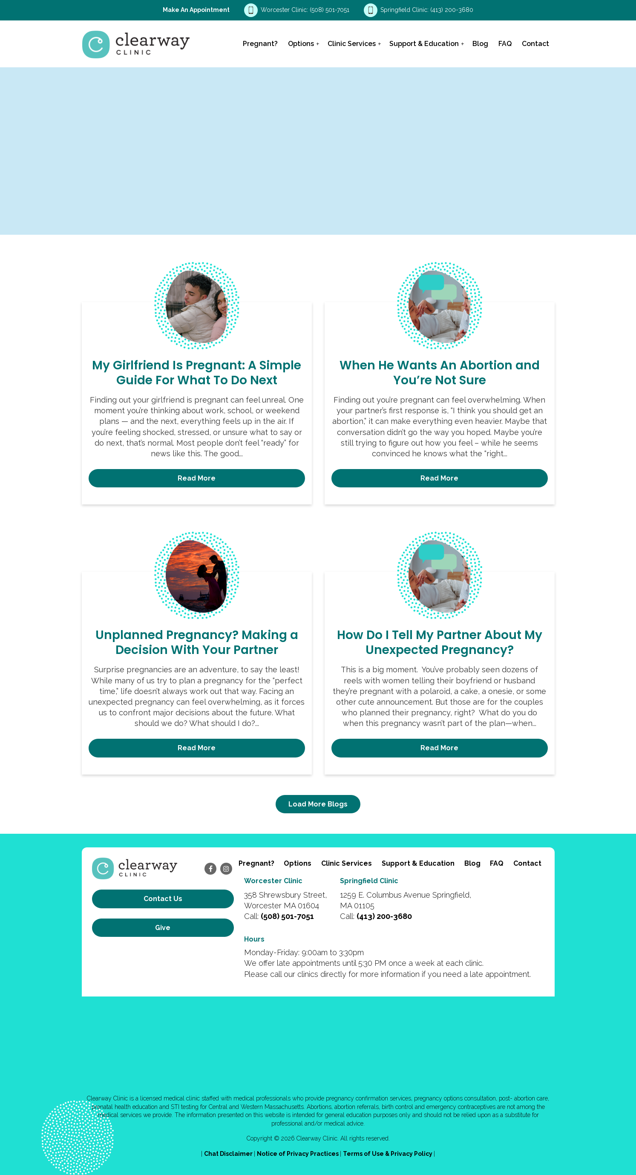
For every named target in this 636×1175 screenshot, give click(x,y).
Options (301, 44)
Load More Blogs (318, 804)
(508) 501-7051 (330, 9)
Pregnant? (260, 44)
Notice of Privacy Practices (298, 1153)
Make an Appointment (196, 9)
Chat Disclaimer (229, 1153)
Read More (197, 478)
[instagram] (226, 869)
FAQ (505, 44)
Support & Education (424, 44)
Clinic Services (352, 44)
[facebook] (210, 869)
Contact (535, 44)
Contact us (163, 899)
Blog (480, 44)
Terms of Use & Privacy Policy (388, 1153)
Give (162, 928)
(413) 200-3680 (451, 9)
